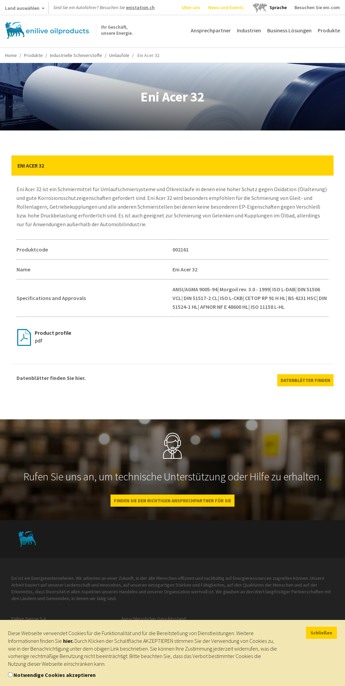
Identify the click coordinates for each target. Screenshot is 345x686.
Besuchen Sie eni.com (317, 7)
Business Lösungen (289, 30)
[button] (323, 165)
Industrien (249, 30)
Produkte (329, 30)
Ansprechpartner (211, 30)
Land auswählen (24, 9)
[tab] (172, 165)
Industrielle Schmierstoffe (76, 55)
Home (11, 55)
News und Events (226, 7)
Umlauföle (119, 55)
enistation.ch (140, 7)
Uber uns (191, 7)
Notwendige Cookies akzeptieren (54, 675)
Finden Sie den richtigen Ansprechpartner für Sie (172, 501)
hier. (68, 640)
